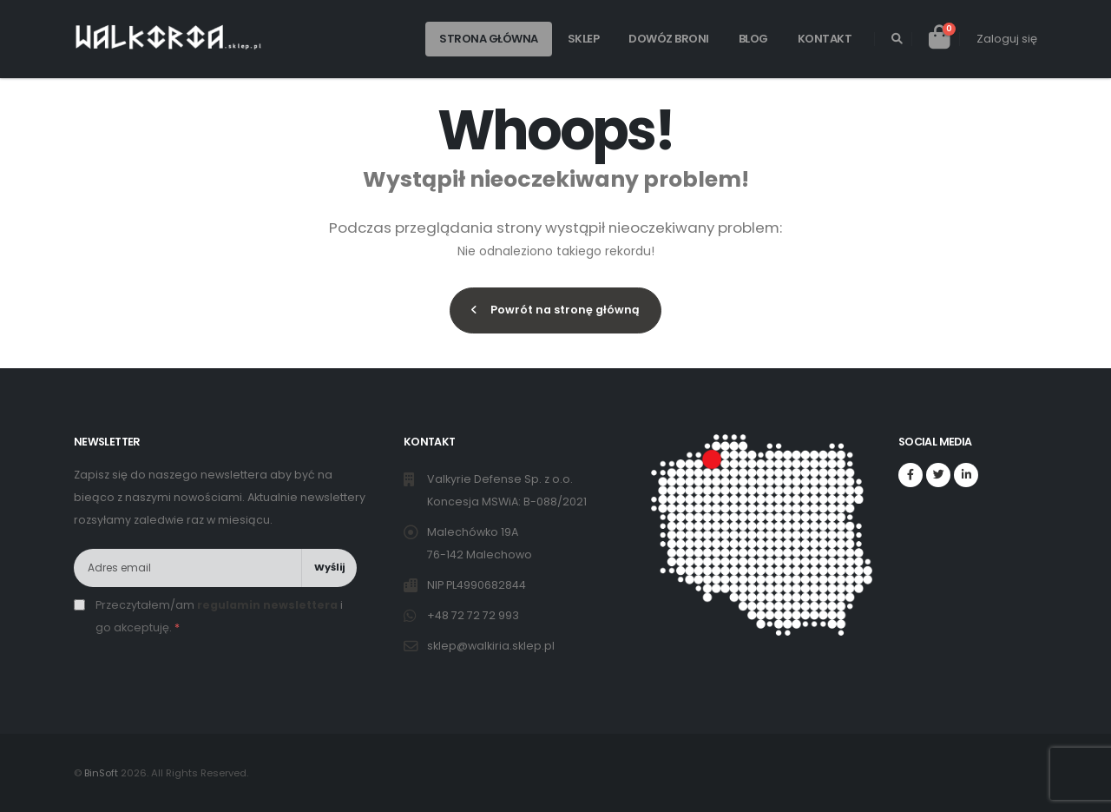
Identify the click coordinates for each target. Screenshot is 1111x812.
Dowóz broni (668, 38)
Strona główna (488, 38)
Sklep (584, 38)
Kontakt (825, 38)
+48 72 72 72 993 (474, 615)
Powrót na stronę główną (555, 309)
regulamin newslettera (267, 604)
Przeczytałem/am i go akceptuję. (219, 616)
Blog (753, 38)
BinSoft (101, 773)
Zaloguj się (1006, 38)
